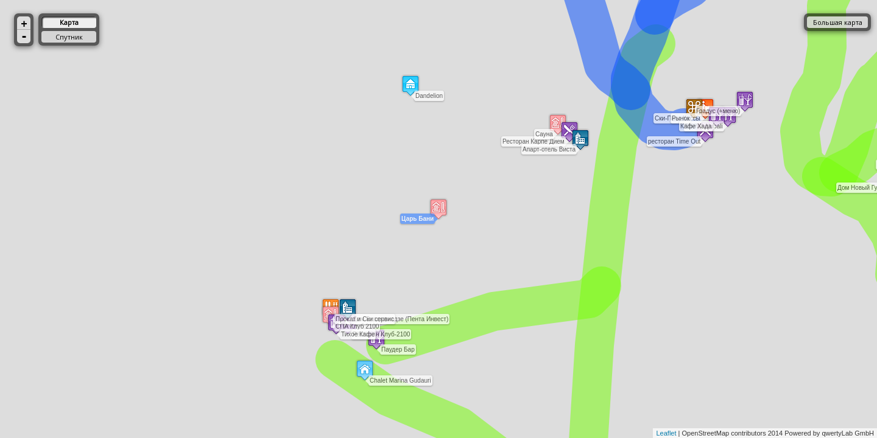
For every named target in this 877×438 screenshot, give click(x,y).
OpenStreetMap (706, 433)
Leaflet (666, 433)
